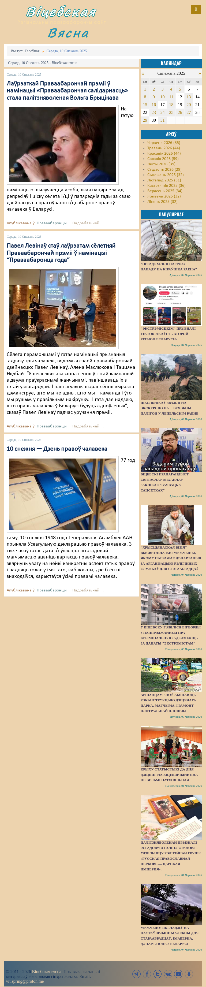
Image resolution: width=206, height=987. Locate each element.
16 (154, 104)
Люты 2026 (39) (161, 164)
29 (145, 120)
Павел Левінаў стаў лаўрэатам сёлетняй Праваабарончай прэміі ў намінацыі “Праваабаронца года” (61, 253)
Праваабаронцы (52, 223)
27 (188, 112)
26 (180, 112)
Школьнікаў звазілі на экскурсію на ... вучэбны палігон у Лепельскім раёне (169, 408)
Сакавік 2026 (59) (163, 159)
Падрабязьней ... (88, 223)
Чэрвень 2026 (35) (163, 143)
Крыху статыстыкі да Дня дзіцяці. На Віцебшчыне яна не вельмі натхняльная (169, 774)
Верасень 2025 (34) (164, 191)
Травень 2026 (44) (163, 148)
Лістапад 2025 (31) (164, 180)
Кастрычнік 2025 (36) (166, 186)
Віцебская (60, 11)
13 (188, 97)
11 (171, 97)
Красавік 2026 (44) (164, 153)
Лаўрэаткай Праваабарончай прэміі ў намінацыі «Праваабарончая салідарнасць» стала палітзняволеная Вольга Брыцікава (67, 91)
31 (162, 120)
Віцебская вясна (46, 971)
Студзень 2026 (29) (164, 169)
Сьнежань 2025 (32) (165, 175)
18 (171, 104)
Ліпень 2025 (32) (162, 202)
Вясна (68, 32)
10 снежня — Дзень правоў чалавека (57, 449)
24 (162, 112)
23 (154, 112)
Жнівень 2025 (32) (164, 196)
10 (162, 97)
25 (171, 112)
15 (145, 104)
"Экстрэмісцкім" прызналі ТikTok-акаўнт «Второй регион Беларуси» (168, 333)
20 (188, 104)
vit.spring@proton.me (25, 981)
